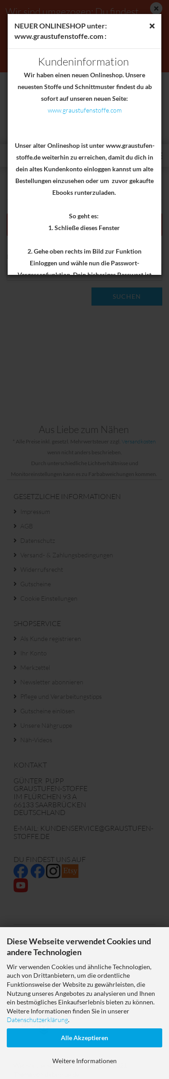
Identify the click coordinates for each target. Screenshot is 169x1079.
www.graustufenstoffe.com (85, 110)
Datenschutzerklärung (37, 1019)
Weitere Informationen (84, 1061)
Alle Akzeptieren (84, 1037)
